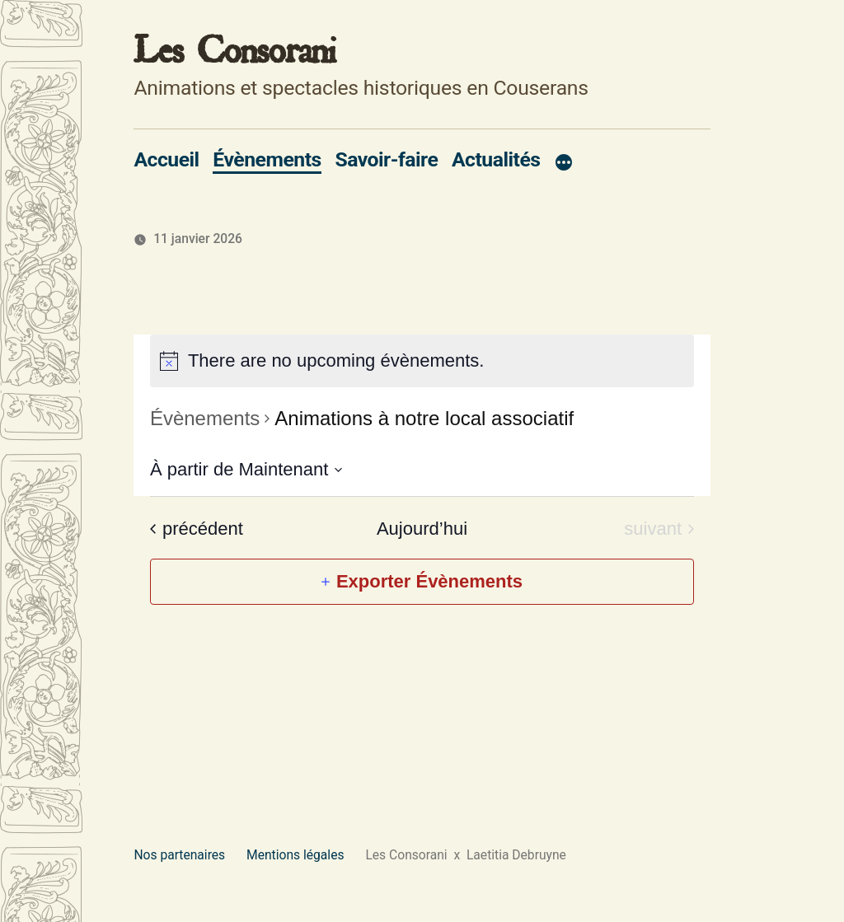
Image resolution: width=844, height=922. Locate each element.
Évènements (267, 159)
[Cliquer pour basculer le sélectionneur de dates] (246, 469)
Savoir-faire (386, 159)
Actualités (496, 159)
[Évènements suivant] (659, 529)
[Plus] (564, 163)
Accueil (166, 159)
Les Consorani (234, 51)
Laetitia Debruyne (514, 855)
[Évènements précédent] (196, 529)
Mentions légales (295, 855)
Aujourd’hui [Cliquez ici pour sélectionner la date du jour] (422, 528)
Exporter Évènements (429, 581)
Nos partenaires (179, 855)
